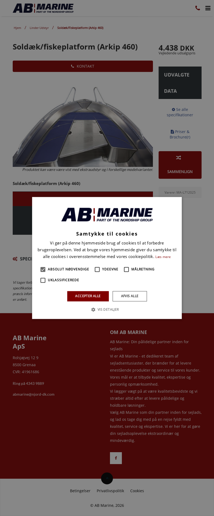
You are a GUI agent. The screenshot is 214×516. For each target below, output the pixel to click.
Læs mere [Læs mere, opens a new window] (163, 256)
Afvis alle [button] (130, 296)
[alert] (107, 258)
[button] (43, 269)
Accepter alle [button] (88, 296)
